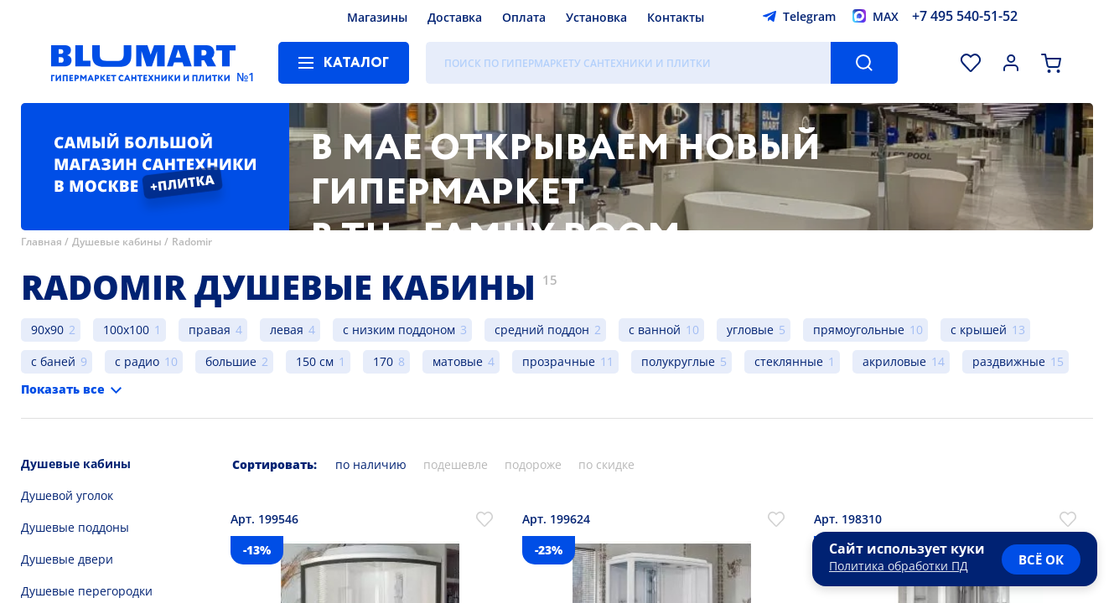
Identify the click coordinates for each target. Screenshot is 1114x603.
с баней (53, 361)
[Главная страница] (143, 62)
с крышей (979, 330)
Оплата (524, 17)
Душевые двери (67, 559)
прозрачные (558, 361)
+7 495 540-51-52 (965, 16)
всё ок (1041, 559)
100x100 (126, 330)
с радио (137, 361)
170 (383, 361)
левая (286, 330)
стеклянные (788, 361)
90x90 (47, 330)
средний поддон (542, 330)
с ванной (655, 330)
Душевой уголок (67, 495)
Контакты (675, 17)
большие (230, 361)
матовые (458, 361)
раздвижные (1008, 361)
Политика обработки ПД (898, 566)
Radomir (192, 241)
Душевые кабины (117, 241)
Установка (596, 17)
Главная (41, 241)
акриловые (894, 361)
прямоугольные (858, 330)
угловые (750, 330)
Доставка (454, 17)
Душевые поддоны (75, 527)
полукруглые (678, 361)
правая (210, 330)
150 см (315, 361)
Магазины (377, 17)
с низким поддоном (399, 330)
